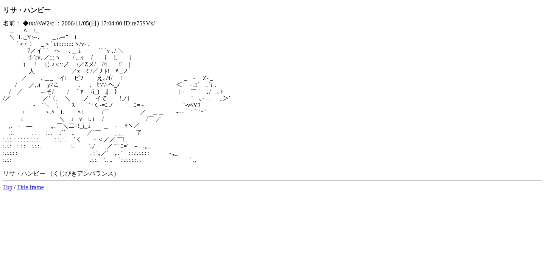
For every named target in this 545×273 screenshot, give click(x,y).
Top (7, 187)
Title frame (30, 187)
